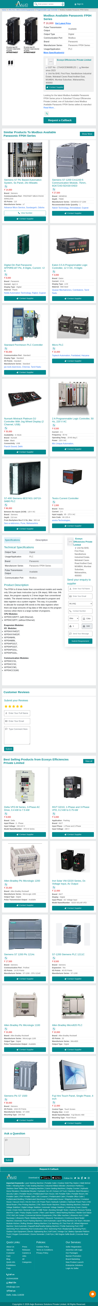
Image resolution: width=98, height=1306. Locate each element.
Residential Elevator (28, 1191)
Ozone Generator (37, 1234)
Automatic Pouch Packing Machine (28, 1220)
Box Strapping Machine (34, 1188)
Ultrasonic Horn (76, 1215)
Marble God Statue (83, 1212)
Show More (87, 133)
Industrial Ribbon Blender (55, 1185)
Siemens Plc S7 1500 (15, 1095)
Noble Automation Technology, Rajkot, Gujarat (25, 292)
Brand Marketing (73, 1258)
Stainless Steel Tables (15, 1188)
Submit (8, 748)
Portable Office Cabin (75, 1196)
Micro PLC (57, 344)
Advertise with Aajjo (74, 1249)
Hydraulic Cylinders (59, 1201)
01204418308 (12, 1278)
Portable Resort (78, 1193)
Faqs (8, 1268)
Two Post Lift (68, 1223)
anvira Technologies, (61, 520)
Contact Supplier (54, 87)
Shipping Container (72, 1199)
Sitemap (9, 1249)
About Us (10, 1246)
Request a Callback (59, 119)
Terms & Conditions (44, 1249)
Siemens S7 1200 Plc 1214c (19, 954)
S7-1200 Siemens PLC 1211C (68, 954)
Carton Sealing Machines (55, 1188)
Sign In (79, 4)
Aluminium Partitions (75, 1185)
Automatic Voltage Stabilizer (53, 1207)
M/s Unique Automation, (63, 443)
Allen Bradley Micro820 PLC (67, 1024)
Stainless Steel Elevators (78, 1191)
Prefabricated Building (15, 1199)
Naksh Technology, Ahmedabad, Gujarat (70, 207)
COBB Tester (42, 1209)
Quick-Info (10, 1261)
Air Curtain (20, 1215)
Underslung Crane (73, 1207)
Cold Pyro (50, 1234)
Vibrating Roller (19, 1185)
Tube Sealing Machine (35, 1185)
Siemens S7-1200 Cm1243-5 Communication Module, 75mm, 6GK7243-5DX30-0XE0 (69, 182)
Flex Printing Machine (27, 1204)
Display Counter (73, 1188)
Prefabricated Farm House (43, 1193)
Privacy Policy (42, 1252)
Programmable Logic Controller (47, 9)
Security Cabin (12, 1193)
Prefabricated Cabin (57, 1196)
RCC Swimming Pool (52, 1228)
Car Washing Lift (55, 1223)
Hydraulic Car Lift (45, 1191)
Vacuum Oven (18, 1201)
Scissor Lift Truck (60, 1191)
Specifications (12, 539)
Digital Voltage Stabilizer (31, 1207)
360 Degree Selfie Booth (65, 1234)
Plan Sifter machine (61, 1215)
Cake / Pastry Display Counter (27, 1212)
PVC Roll (11, 1215)
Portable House (25, 1193)
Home (4, 9)
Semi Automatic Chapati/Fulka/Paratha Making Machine (37, 1226)
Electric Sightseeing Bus (37, 1231)
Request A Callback (49, 1169)
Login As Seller (72, 1268)
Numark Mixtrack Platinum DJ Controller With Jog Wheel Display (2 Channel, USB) (24, 421)
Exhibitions (11, 1265)
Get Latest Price (63, 23)
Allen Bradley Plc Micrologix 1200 (22, 880)
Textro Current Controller (65, 497)
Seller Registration (73, 1246)
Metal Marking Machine (66, 1212)
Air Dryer (78, 1220)
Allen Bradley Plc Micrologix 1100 (22, 1024)
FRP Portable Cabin (27, 1196)
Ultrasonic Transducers (54, 1218)
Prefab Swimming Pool (69, 1226)
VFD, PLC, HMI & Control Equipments (21, 9)
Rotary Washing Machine (71, 1204)
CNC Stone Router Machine (48, 1204)
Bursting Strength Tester (58, 1209)
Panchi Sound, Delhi (13, 446)
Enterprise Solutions (74, 1265)
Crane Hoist (17, 1209)
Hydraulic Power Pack (77, 1201)
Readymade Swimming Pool (74, 1228)
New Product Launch (74, 1261)
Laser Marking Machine (34, 1183)
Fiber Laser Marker (47, 1212)
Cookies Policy (42, 1246)
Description (41, 539)
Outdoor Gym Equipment (16, 1231)
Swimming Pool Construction (31, 1228)
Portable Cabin (51, 1183)
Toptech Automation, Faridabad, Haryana (70, 355)
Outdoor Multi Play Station (68, 1183)
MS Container (42, 1196)
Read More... (49, 107)
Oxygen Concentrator (20, 1234)
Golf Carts (52, 1231)
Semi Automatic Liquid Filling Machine (59, 1220)
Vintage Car (62, 1231)
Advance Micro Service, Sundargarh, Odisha (24, 207)
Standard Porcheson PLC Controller (23, 344)
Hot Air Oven (31, 1201)
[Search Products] (35, 4)
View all (88, 761)
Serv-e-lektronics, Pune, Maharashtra (21, 523)
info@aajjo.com (13, 1286)
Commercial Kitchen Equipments (39, 1215)
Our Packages (72, 1252)
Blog (8, 1258)
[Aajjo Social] (75, 1177)
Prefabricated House (55, 1199)
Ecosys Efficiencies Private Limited (74, 59)
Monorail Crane (30, 1209)
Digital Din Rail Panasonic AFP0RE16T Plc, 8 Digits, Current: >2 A (24, 267)
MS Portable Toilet (63, 1193)
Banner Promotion (73, 1255)
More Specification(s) (54, 52)
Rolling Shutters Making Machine (34, 1223)
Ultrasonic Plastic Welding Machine (30, 1218)
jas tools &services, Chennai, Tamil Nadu (22, 366)
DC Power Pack (43, 1201)
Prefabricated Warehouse (35, 1199)
